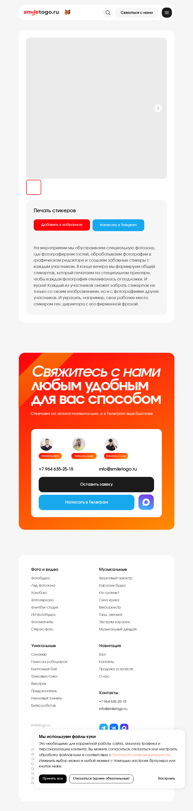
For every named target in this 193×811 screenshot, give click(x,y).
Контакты (108, 693)
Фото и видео (44, 570)
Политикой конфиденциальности (140, 755)
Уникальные (43, 646)
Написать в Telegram (118, 225)
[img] (167, 13)
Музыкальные (113, 570)
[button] (136, 13)
